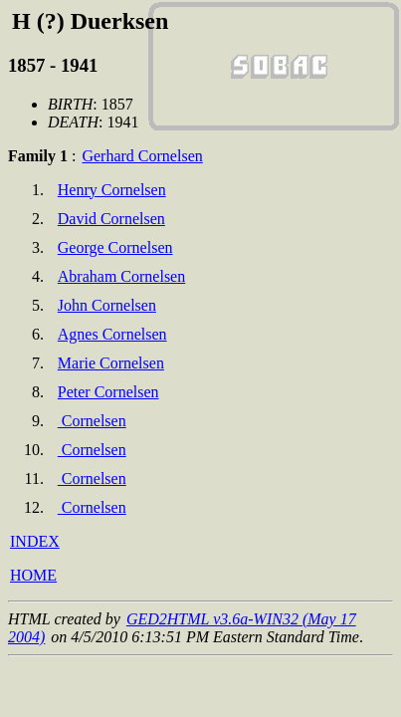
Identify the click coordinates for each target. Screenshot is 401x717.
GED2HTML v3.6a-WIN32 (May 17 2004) (182, 627)
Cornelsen (92, 420)
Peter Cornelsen (108, 391)
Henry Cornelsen (112, 189)
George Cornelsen (115, 247)
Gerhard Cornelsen (142, 155)
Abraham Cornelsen (121, 276)
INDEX (35, 541)
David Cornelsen (111, 218)
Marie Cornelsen (111, 363)
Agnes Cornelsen (112, 334)
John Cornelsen (107, 305)
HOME (33, 575)
